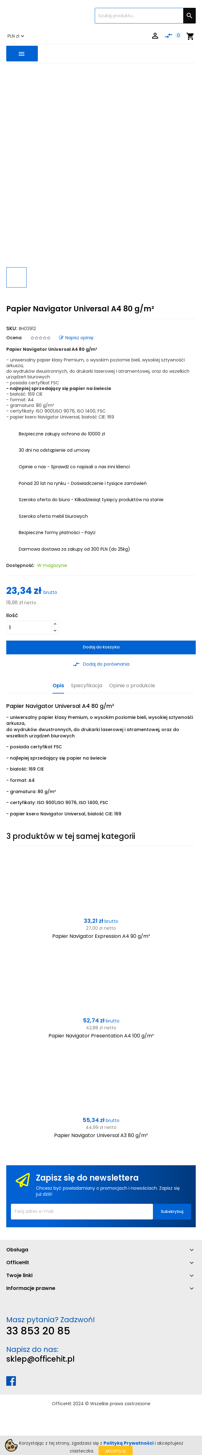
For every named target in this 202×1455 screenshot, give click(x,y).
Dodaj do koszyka (101, 647)
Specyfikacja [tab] (86, 686)
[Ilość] (29, 627)
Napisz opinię (76, 338)
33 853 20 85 (38, 1331)
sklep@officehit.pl (40, 1359)
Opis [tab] (58, 686)
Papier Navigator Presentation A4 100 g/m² (101, 1035)
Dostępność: (20, 565)
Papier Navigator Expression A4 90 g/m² (101, 936)
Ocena (14, 337)
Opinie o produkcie (132, 686)
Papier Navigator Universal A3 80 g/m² (101, 1135)
